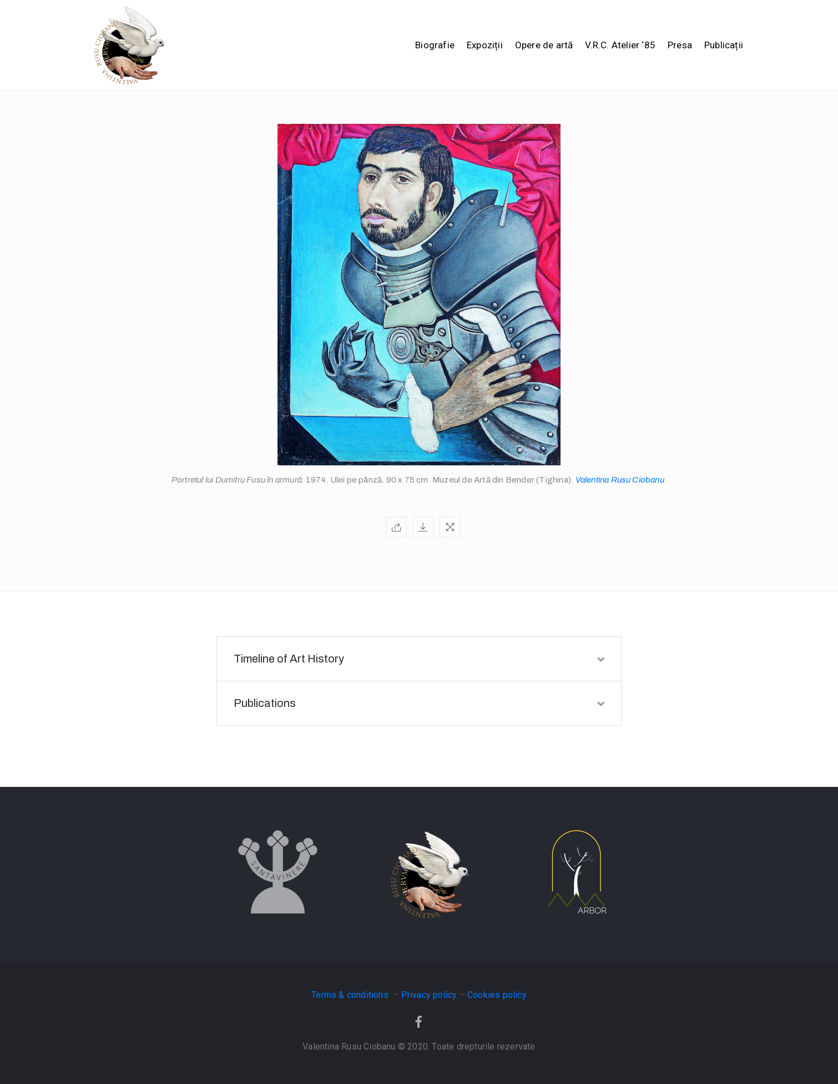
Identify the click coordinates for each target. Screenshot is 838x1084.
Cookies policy (497, 995)
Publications (419, 703)
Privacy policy (429, 995)
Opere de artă (544, 45)
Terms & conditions (351, 995)
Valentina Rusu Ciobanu (620, 479)
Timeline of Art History (419, 659)
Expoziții (485, 45)
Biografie (435, 45)
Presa (680, 45)
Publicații (723, 45)
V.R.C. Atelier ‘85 (620, 45)
